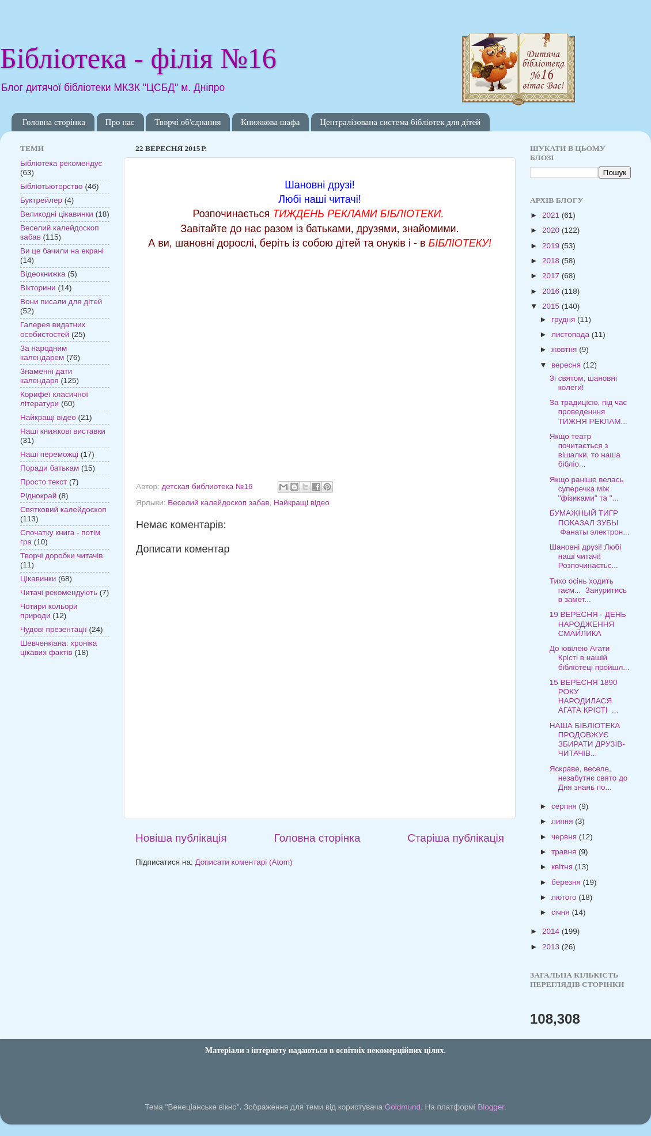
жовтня (565, 349)
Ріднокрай (38, 495)
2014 (552, 931)
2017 (552, 275)
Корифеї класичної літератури (54, 399)
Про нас (120, 122)
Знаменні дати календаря (46, 376)
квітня (563, 866)
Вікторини (38, 287)
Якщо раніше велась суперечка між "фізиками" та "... (587, 488)
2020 (552, 230)
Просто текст (43, 482)
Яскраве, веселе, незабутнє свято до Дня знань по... (589, 778)
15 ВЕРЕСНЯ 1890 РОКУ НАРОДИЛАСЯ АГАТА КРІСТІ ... (584, 696)
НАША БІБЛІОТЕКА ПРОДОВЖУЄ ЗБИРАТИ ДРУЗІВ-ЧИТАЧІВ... (587, 739)
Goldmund (403, 1107)
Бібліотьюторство (51, 186)
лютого (564, 897)
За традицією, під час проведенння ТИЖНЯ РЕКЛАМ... (588, 411)
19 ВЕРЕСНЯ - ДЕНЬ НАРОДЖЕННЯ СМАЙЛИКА (588, 623)
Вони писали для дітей (61, 301)
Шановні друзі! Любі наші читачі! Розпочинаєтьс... (586, 556)
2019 (552, 245)
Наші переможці (49, 454)
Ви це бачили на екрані (62, 251)
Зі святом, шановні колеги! (583, 383)
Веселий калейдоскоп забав (218, 502)
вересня (567, 365)
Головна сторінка (53, 122)
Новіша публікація (181, 838)
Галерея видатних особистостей (52, 329)
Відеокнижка (43, 274)
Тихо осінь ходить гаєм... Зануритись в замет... (588, 590)
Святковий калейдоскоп (63, 509)
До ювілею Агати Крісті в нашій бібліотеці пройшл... (590, 657)
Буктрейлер (41, 200)
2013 (552, 946)
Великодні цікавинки (56, 214)
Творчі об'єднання (187, 122)
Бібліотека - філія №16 (138, 58)
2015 (552, 306)
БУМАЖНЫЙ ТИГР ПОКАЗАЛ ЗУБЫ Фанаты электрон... (590, 522)
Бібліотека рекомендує (61, 163)
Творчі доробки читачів (61, 555)
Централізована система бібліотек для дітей (400, 122)
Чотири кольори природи (48, 611)
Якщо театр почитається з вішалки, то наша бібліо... (585, 450)
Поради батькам (49, 468)
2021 (552, 215)
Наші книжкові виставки (62, 431)
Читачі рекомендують (58, 592)
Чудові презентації (53, 629)
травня (564, 851)
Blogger (491, 1107)
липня (563, 821)
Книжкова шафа (270, 122)
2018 (552, 260)
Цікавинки (38, 578)
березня (567, 882)
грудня (564, 319)
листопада (571, 334)
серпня (565, 806)
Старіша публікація (455, 838)
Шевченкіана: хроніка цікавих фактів (58, 648)
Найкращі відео (302, 502)
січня (561, 912)
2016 (552, 291)
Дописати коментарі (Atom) (243, 862)
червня (565, 836)
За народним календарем (43, 353)
